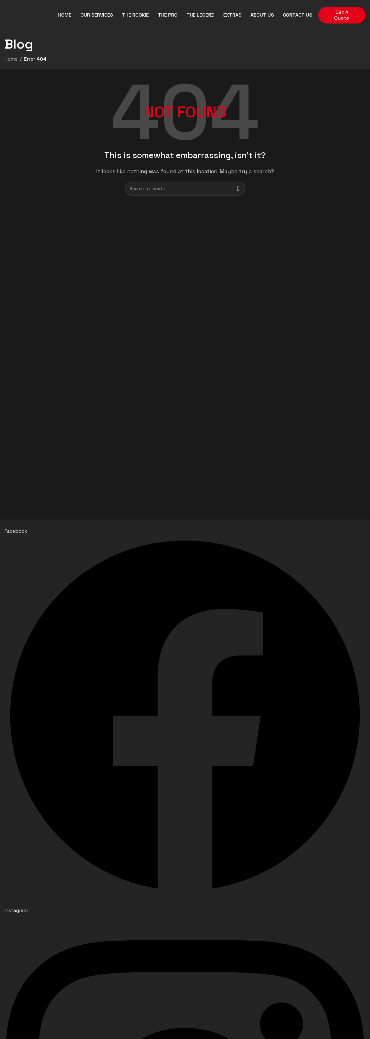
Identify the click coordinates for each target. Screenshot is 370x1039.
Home (11, 59)
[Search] (185, 188)
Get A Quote (341, 15)
